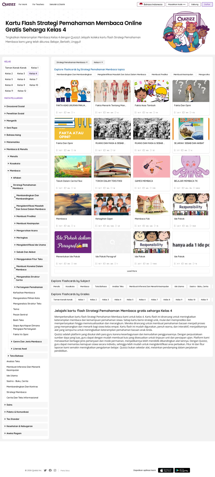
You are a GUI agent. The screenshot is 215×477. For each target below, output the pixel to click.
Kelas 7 (33, 79)
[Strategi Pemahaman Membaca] (72, 62)
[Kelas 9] (179, 299)
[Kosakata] (70, 286)
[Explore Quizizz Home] (8, 4)
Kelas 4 (33, 73)
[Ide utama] (179, 286)
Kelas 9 (21, 85)
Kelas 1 (34, 67)
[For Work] (22, 4)
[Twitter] (45, 470)
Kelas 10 (34, 85)
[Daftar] (207, 4)
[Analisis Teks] (118, 286)
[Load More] (132, 271)
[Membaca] (85, 286)
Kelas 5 (9, 79)
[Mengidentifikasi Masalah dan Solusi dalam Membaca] (121, 74)
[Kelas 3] (105, 299)
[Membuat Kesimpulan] (183, 74)
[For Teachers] (38, 4)
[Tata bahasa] (101, 286)
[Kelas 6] (142, 299)
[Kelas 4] (98, 62)
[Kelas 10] (192, 299)
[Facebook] (50, 470)
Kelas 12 (22, 90)
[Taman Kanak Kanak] (63, 299)
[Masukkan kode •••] (177, 4)
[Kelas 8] (166, 299)
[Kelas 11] (204, 299)
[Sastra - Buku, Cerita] (199, 286)
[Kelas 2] (93, 299)
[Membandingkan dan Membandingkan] (74, 74)
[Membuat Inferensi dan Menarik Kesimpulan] (149, 286)
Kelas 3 (21, 73)
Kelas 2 (9, 73)
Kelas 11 (9, 90)
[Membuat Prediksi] (159, 74)
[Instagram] (55, 470)
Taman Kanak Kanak (16, 67)
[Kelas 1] (81, 299)
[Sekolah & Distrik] (57, 4)
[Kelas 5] (130, 299)
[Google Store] (182, 470)
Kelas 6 (21, 79)
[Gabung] (195, 4)
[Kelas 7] (154, 299)
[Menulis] (56, 286)
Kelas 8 (9, 85)
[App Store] (165, 470)
